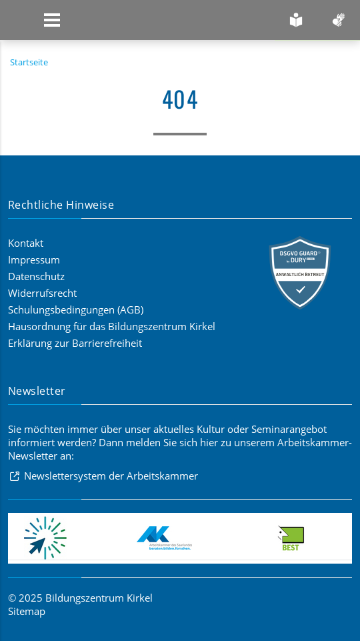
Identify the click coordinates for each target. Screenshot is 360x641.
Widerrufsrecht (42, 292)
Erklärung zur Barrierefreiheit (75, 343)
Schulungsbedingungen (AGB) (75, 309)
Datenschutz (36, 276)
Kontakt (25, 242)
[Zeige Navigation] (52, 20)
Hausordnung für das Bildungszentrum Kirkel (111, 326)
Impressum (34, 259)
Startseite (29, 62)
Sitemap (26, 611)
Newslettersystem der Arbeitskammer (111, 475)
